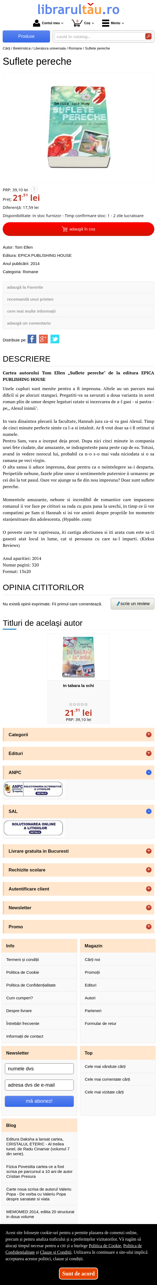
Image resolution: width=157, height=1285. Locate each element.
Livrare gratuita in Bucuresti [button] (39, 851)
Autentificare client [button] (29, 888)
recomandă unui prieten (30, 299)
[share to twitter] (55, 339)
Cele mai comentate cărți (107, 1079)
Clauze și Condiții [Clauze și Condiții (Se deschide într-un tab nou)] (56, 1252)
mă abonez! (39, 1101)
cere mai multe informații (31, 311)
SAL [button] (13, 811)
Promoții (92, 972)
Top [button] (89, 1052)
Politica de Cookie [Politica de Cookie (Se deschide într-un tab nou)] (105, 1245)
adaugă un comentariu (29, 323)
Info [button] (10, 945)
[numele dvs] (39, 1068)
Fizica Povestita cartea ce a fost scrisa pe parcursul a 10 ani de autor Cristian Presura (39, 1171)
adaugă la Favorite (25, 287)
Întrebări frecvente (22, 1023)
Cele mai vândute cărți (105, 1066)
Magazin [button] (93, 945)
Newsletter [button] (20, 907)
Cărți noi (92, 959)
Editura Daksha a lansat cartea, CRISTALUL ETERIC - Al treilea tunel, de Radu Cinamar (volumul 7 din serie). (38, 1146)
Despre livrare (19, 1010)
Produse (26, 36)
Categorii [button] (18, 734)
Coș (81, 23)
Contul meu (46, 23)
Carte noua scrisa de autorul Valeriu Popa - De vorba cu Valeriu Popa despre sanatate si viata (38, 1194)
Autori (90, 998)
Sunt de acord (78, 1274)
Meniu (111, 23)
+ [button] (148, 734)
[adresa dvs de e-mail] (39, 1085)
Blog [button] (11, 1125)
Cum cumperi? (19, 998)
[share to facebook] (32, 339)
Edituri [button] (16, 753)
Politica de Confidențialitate (31, 985)
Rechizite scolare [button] (27, 869)
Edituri (91, 985)
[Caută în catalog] (148, 36)
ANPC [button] (15, 772)
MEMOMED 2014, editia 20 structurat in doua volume (40, 1214)
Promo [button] (16, 926)
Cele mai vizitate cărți (104, 1092)
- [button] (148, 772)
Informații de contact (24, 1036)
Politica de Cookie (22, 972)
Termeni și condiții (22, 959)
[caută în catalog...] (97, 36)
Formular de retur (101, 1023)
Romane (30, 271)
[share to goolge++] (43, 339)
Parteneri (93, 1010)
